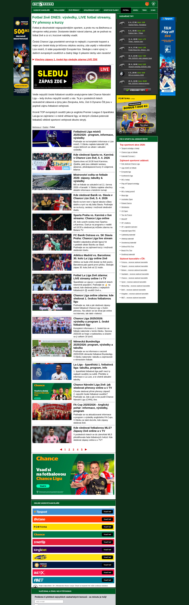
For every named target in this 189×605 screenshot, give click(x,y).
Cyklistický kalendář (128, 326)
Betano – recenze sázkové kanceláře (134, 362)
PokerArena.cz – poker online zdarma (50, 560)
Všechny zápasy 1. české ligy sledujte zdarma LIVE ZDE (66, 59)
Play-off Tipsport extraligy (130, 275)
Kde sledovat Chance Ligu (130, 255)
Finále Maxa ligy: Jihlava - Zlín (138, 141)
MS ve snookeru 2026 (136, 167)
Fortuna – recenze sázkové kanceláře (134, 354)
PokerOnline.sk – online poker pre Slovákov (89, 568)
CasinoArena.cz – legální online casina (50, 568)
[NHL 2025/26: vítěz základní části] (123, 148)
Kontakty (41, 601)
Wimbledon (125, 299)
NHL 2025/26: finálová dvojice (138, 175)
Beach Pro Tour (126, 342)
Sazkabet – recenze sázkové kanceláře (135, 366)
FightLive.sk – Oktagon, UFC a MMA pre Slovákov (91, 553)
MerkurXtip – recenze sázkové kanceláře (135, 377)
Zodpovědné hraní (139, 579)
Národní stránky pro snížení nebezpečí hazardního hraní (125, 595)
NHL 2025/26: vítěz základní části (140, 150)
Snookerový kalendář (128, 334)
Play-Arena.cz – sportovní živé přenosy (51, 557)
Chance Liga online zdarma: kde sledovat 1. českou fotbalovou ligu (94, 298)
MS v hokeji (125, 271)
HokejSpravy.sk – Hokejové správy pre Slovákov (91, 557)
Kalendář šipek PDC (128, 322)
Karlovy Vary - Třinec (135, 125)
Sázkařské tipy (126, 108)
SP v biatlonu (126, 314)
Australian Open (127, 291)
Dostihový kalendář (128, 346)
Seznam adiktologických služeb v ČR (82, 595)
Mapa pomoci (100, 595)
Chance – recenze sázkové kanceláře (134, 369)
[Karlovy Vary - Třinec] (123, 123)
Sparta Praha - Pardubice (137, 116)
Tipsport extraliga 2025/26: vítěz (139, 158)
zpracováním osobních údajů (58, 519)
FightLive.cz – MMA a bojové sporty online (52, 537)
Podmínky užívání (69, 601)
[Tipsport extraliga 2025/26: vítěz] (123, 157)
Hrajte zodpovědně (38, 587)
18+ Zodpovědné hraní (115, 601)
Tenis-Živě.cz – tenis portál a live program (51, 549)
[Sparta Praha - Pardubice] (123, 115)
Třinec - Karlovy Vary (135, 133)
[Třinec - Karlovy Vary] (123, 131)
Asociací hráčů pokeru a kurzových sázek (47, 582)
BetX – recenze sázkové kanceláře (133, 381)
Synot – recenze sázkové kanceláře (133, 373)
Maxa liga (124, 287)
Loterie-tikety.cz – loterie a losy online (87, 545)
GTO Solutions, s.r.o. (135, 601)
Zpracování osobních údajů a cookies (91, 601)
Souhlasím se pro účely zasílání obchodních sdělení (66, 519)
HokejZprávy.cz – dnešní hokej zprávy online (52, 545)
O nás (33, 601)
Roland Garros (126, 295)
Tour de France (126, 307)
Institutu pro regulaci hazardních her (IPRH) (95, 579)
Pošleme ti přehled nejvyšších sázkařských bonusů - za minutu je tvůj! (71, 509)
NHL (123, 279)
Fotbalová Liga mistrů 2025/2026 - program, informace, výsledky (94, 134)
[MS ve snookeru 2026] (123, 165)
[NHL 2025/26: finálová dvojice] (123, 173)
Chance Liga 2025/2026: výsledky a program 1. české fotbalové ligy (91, 321)
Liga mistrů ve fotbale (128, 259)
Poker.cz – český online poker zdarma (50, 564)
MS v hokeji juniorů (128, 283)
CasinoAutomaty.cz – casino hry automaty (88, 541)
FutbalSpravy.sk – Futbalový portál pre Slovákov (91, 560)
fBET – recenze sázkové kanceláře (133, 389)
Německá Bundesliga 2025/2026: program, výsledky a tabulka (93, 344)
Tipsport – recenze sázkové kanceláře (134, 358)
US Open (124, 303)
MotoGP (124, 310)
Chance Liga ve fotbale (129, 244)
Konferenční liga (127, 267)
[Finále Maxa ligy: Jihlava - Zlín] (123, 140)
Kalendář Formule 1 (128, 248)
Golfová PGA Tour (127, 338)
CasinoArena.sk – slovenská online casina (89, 564)
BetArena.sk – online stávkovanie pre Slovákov (90, 549)
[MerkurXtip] (21, 95)
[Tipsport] (167, 95)
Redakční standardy (54, 601)
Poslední (86, 449)
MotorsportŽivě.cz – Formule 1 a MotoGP (51, 553)
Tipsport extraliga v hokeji (130, 240)
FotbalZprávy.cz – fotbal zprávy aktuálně (51, 541)
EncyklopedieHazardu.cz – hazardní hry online (90, 537)
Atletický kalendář (127, 330)
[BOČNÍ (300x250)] (136, 225)
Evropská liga (126, 263)
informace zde (77, 590)
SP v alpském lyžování (129, 318)
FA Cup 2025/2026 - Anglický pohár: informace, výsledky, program (91, 407)
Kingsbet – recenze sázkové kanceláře (134, 385)
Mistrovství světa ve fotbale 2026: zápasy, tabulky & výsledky (91, 177)
